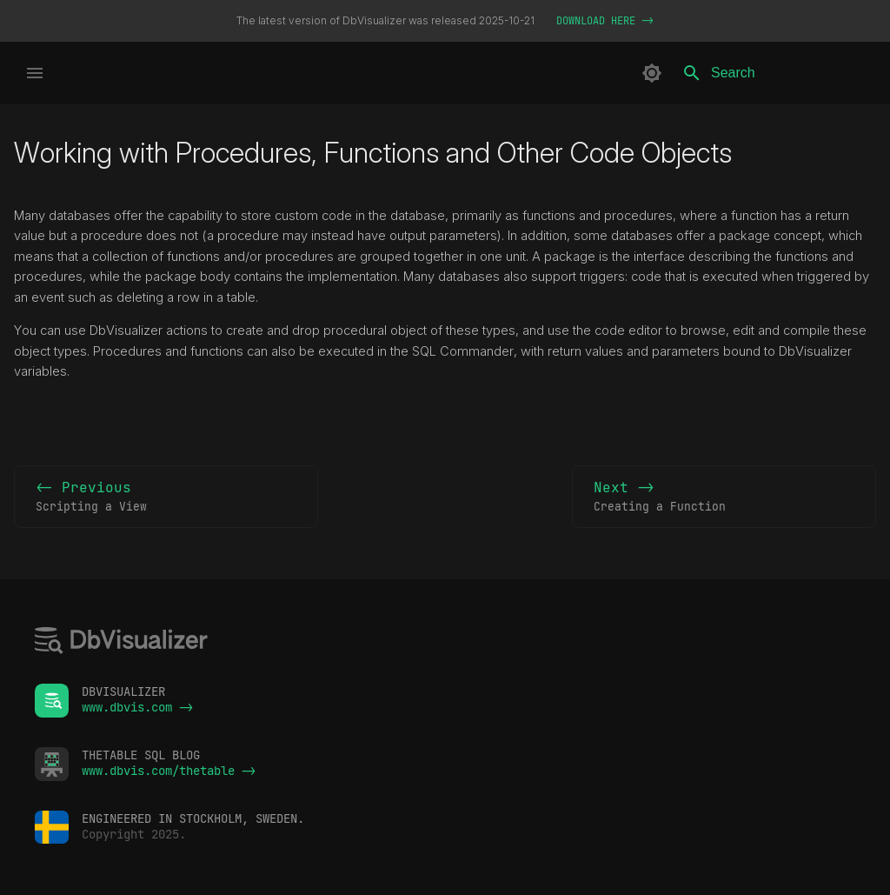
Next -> (724, 497)
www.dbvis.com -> (137, 707)
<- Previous (166, 497)
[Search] (774, 73)
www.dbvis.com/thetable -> (169, 770)
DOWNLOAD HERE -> (605, 21)
